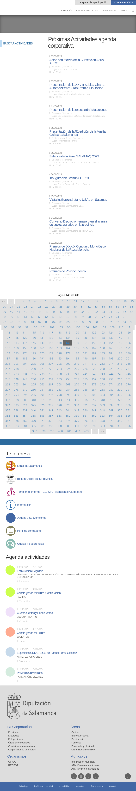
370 (33, 421)
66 (60, 317)
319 (111, 400)
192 (50, 358)
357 (50, 415)
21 (11, 306)
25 (39, 306)
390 (76, 426)
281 (42, 389)
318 (102, 400)
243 (102, 374)
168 (102, 348)
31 (82, 306)
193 (59, 358)
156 (128, 343)
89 (89, 322)
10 (68, 301)
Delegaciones (15, 739)
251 (42, 379)
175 (33, 353)
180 (76, 353)
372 (50, 421)
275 (119, 384)
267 (50, 384)
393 (102, 426)
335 (119, 405)
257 (94, 379)
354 (25, 415)
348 (102, 410)
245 (119, 374)
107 (95, 327)
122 (94, 332)
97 (12, 327)
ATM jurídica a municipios (85, 768)
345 (76, 410)
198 (102, 358)
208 (59, 363)
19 (132, 301)
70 (89, 317)
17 (118, 301)
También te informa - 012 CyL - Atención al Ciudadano (49, 491)
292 (7, 395)
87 (75, 322)
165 (76, 348)
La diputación (65, 10)
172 (7, 353)
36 (117, 306)
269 (68, 384)
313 (59, 400)
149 (68, 343)
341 (42, 410)
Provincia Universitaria (30, 672)
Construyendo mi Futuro (31, 633)
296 (42, 395)
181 (85, 353)
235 (33, 374)
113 (16, 332)
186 (128, 353)
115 (33, 332)
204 (25, 363)
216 (128, 363)
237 (50, 374)
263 (16, 384)
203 (16, 363)
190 (33, 358)
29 (67, 306)
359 (68, 415)
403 (86, 431)
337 (7, 410)
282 (50, 389)
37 (124, 306)
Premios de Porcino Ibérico (67, 271)
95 (131, 322)
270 (76, 384)
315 (76, 400)
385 (33, 426)
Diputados (13, 735)
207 (50, 363)
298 (59, 395)
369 (25, 421)
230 (119, 369)
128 (16, 338)
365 (119, 415)
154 (111, 343)
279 (25, 389)
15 (103, 301)
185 (119, 353)
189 (25, 358)
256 (85, 379)
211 (85, 363)
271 (85, 384)
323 (16, 405)
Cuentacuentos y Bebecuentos (35, 613)
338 (16, 410)
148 (59, 343)
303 (102, 395)
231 (128, 369)
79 (18, 322)
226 (85, 369)
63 (39, 317)
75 (124, 317)
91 (103, 322)
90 (96, 322)
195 (76, 358)
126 (128, 332)
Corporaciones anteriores (22, 749)
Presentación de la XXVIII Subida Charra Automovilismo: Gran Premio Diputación (76, 86)
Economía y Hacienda (83, 746)
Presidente (14, 732)
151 (85, 343)
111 (129, 327)
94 (124, 322)
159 (25, 348)
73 (110, 317)
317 (94, 400)
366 (128, 415)
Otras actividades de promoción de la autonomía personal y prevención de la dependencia (67, 575)
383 (16, 426)
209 (68, 363)
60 (18, 317)
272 (94, 384)
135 (76, 338)
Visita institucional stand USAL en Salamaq (78, 199)
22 (18, 306)
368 (16, 421)
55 (117, 312)
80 (25, 322)
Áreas (75, 727)
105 (77, 327)
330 (76, 405)
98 (19, 327)
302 (94, 395)
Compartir (4, 442)
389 (68, 426)
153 (102, 343)
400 (60, 431)
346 (85, 410)
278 (16, 389)
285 (76, 389)
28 (60, 306)
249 (25, 379)
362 (94, 415)
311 (42, 400)
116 (42, 332)
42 (25, 312)
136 (85, 338)
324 (25, 405)
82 (39, 322)
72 (103, 317)
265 (33, 384)
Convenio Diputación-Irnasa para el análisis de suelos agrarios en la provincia (78, 223)
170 (119, 348)
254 (68, 379)
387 (50, 426)
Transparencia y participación (93, 2)
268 (59, 384)
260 (119, 379)
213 (102, 363)
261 (128, 379)
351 (128, 410)
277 (7, 389)
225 (76, 369)
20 (4, 306)
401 (69, 431)
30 (75, 306)
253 (59, 379)
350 (119, 410)
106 (86, 327)
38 (131, 306)
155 (119, 343)
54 (110, 312)
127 (7, 338)
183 (102, 353)
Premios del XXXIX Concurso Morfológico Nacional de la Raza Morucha (77, 248)
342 (50, 410)
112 (7, 332)
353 (16, 415)
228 (102, 369)
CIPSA (12, 761)
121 (85, 332)
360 (76, 415)
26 (46, 306)
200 (119, 358)
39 (4, 312)
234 (25, 374)
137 (94, 338)
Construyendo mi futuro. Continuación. (39, 593)
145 (33, 343)
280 (33, 389)
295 (33, 395)
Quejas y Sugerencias (30, 543)
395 (119, 426)
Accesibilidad (64, 786)
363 (102, 415)
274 (111, 384)
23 (25, 306)
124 (111, 332)
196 (85, 358)
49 (75, 312)
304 (111, 395)
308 (16, 400)
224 (68, 369)
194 (68, 358)
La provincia (108, 10)
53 (103, 312)
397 (34, 431)
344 (68, 410)
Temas (123, 10)
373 (59, 421)
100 (34, 327)
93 (117, 322)
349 (111, 410)
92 (110, 322)
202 (7, 363)
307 (7, 400)
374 (68, 421)
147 (50, 343)
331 (85, 405)
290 (119, 389)
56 (124, 312)
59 (11, 317)
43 (32, 312)
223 (59, 369)
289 (111, 389)
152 (94, 343)
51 (89, 312)
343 (59, 410)
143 (16, 343)
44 (39, 312)
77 (4, 322)
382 (7, 426)
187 (7, 358)
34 (103, 306)
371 (42, 421)
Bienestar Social (80, 735)
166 (85, 348)
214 (111, 363)
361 (85, 415)
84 (53, 322)
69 (82, 317)
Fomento (76, 742)
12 (82, 301)
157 (7, 348)
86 (67, 322)
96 (5, 327)
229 (111, 369)
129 (25, 338)
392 (94, 426)
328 (59, 405)
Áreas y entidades (87, 10)
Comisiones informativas (21, 746)
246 (128, 374)
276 (128, 384)
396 (128, 426)
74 (117, 317)
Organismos (17, 756)
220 (33, 369)
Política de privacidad (43, 786)
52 (96, 312)
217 (7, 369)
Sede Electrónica (124, 2)
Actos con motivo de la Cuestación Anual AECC (76, 61)
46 (53, 312)
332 (94, 405)
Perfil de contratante (29, 530)
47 (60, 312)
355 (33, 415)
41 (18, 312)
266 (42, 384)
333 (102, 405)
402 (77, 431)
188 (16, 358)
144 (25, 343)
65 (53, 317)
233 (16, 374)
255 (76, 379)
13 (89, 301)
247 (7, 379)
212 (94, 363)
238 (59, 374)
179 (68, 353)
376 (85, 421)
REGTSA (13, 765)
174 (25, 353)
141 (128, 338)
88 (82, 322)
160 (33, 348)
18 (125, 301)
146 (42, 343)
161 (42, 348)
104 (69, 327)
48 (67, 312)
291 (128, 389)
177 (50, 353)
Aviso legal (23, 786)
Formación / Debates (30, 677)
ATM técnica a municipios (85, 765)
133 (59, 338)
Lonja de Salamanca (29, 465)
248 (16, 379)
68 (75, 317)
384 (25, 426)
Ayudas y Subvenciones (31, 517)
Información (24, 504)
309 (25, 400)
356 (42, 415)
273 (102, 384)
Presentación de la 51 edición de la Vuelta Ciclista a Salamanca (77, 133)
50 (82, 312)
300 (76, 395)
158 (16, 348)
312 (50, 400)
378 (102, 421)
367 (7, 421)
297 (50, 395)
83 (46, 322)
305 (119, 395)
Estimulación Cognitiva (30, 571)
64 (46, 317)
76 (131, 317)
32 (89, 306)
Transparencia (97, 786)
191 (42, 358)
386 (42, 426)
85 (60, 322)
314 (68, 400)
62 (32, 317)
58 (4, 317)
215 (119, 363)
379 (111, 421)
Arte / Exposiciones (29, 657)
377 (94, 421)
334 (111, 405)
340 (33, 410)
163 (59, 348)
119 (68, 332)
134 (68, 338)
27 (53, 306)
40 (11, 312)
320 (119, 400)
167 (94, 348)
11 (75, 301)
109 (112, 327)
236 (42, 374)
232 (7, 374)
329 (68, 405)
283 (59, 389)
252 (50, 379)
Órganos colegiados (19, 742)
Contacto (113, 786)
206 (42, 363)
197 (94, 358)
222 (50, 369)
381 (128, 421)
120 (76, 332)
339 (25, 410)
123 (102, 332)
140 (119, 338)
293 (16, 395)
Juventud (23, 637)
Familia (21, 597)
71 (96, 317)
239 (68, 374)
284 (68, 389)
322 (7, 405)
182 (94, 353)
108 (103, 327)
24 (32, 306)
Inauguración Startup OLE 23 (69, 178)
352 (7, 415)
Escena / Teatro (27, 617)
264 (25, 384)
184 (111, 353)
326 (42, 405)
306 (128, 395)
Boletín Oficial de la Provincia (35, 478)
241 (85, 374)
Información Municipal (83, 761)
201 (128, 358)
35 (110, 306)
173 (16, 353)
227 (94, 369)
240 (76, 374)
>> (102, 431)
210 (76, 363)
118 (59, 332)
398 (43, 431)
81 (32, 322)
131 (42, 338)
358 (59, 415)
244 (111, 374)
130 (33, 338)
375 (76, 421)
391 (85, 426)
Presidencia (77, 739)
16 (110, 301)
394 (111, 426)
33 (96, 306)
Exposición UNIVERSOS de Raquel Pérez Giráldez (47, 653)
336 (128, 405)
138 (102, 338)
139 (111, 338)
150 (76, 343)
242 (94, 374)
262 (7, 384)
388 (59, 426)
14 (96, 301)
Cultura (75, 732)
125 (119, 332)
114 (25, 332)
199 (111, 358)
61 (25, 317)
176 (42, 353)
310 (33, 400)
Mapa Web (80, 786)
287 (94, 389)
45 (46, 312)
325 (33, 405)
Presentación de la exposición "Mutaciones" (78, 109)
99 (26, 327)
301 (85, 395)
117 (50, 332)
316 (85, 400)
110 (121, 327)
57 (131, 312)
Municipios (78, 756)
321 (128, 400)
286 (85, 389)
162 (50, 348)
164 (68, 348)
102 (52, 327)
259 (111, 379)
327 (50, 405)
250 (33, 379)
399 (51, 431)
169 (111, 348)
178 (59, 353)
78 (11, 322)
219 (25, 369)
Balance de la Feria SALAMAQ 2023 (74, 156)
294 (25, 395)
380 (119, 421)
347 (94, 410)
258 (102, 379)
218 (16, 369)
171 (128, 348)
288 (102, 389)
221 (42, 369)
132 (50, 338)
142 (7, 343)
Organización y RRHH (83, 749)
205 (33, 363)
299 (68, 395)
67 (67, 317)
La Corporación (19, 727)
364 (111, 415)
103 (60, 327)
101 (43, 327)
